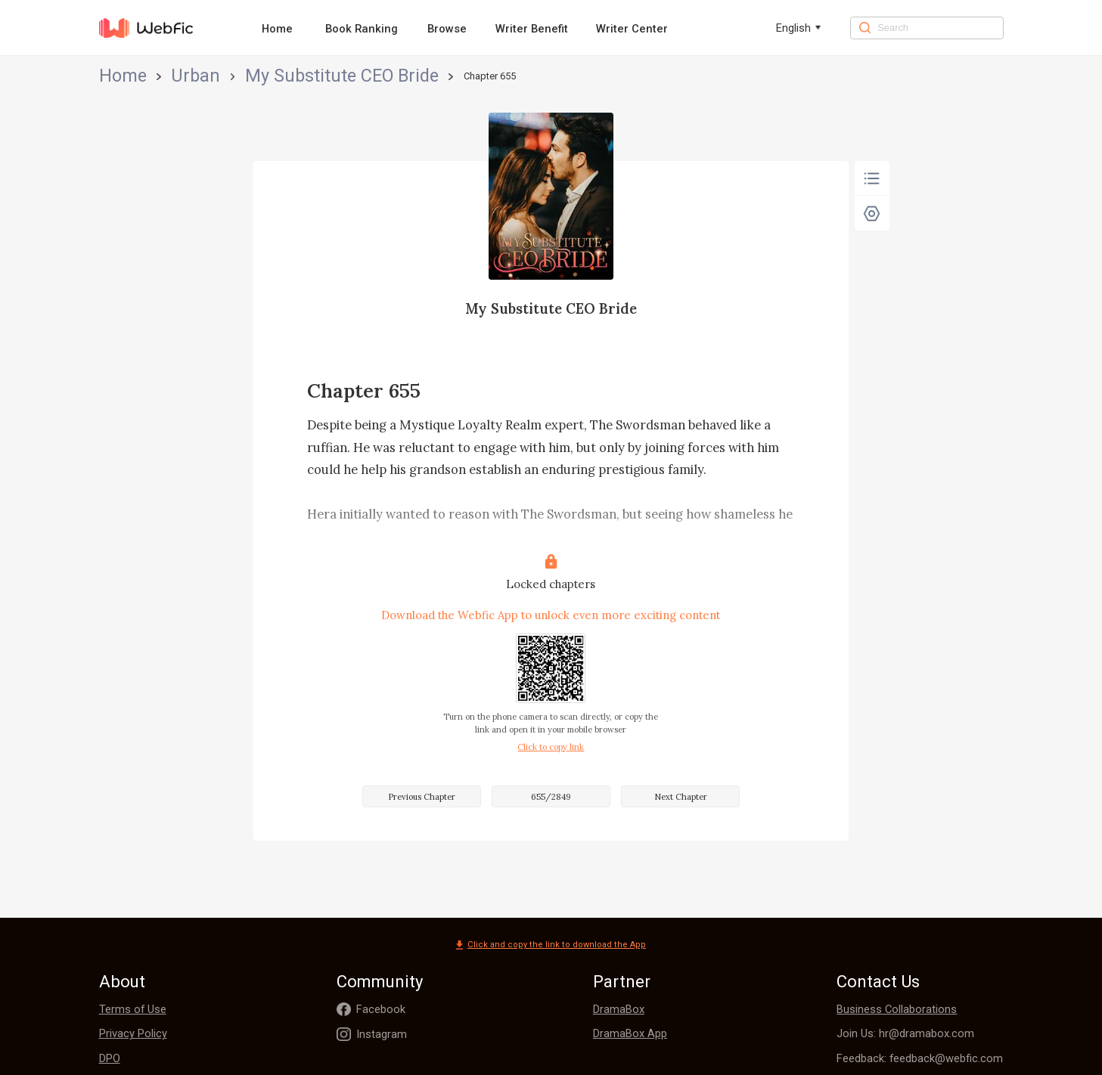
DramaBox (618, 1009)
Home (277, 29)
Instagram (381, 1034)
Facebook (380, 1009)
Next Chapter (680, 797)
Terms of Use (132, 1009)
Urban (155, 76)
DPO (109, 1058)
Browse (447, 29)
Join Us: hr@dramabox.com (905, 1033)
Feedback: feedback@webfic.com (920, 1058)
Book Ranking (361, 29)
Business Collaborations (897, 1009)
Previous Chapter (421, 797)
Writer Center (632, 29)
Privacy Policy (133, 1033)
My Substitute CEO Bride (237, 76)
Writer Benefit (531, 29)
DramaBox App (630, 1033)
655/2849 (551, 797)
